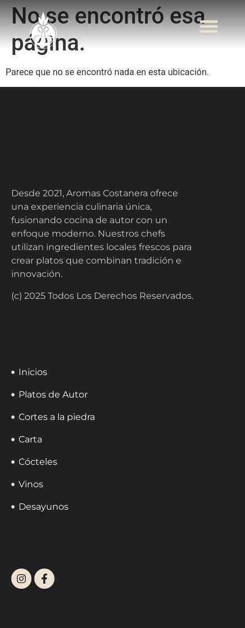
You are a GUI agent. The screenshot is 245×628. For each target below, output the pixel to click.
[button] (209, 26)
